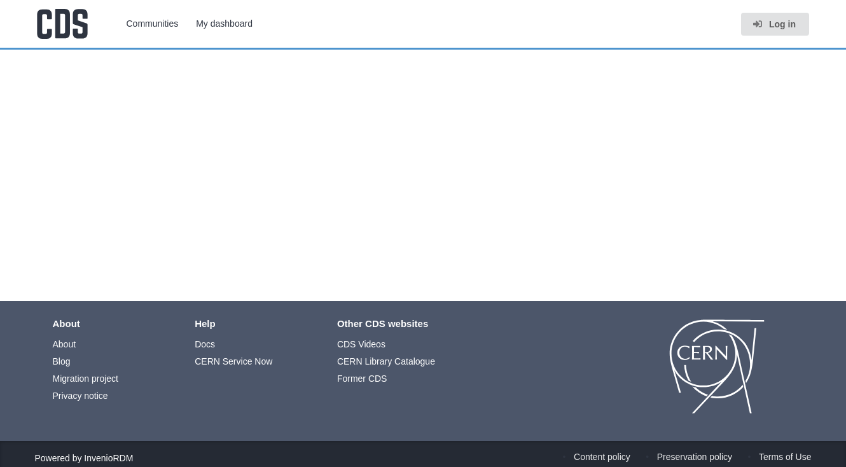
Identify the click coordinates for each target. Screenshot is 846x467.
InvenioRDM (108, 458)
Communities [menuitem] (153, 23)
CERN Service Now (233, 361)
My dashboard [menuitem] (224, 23)
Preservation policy (694, 457)
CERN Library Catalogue (386, 361)
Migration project (86, 378)
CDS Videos (361, 344)
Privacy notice (80, 396)
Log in (774, 24)
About (64, 344)
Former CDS (362, 378)
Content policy (602, 457)
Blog (62, 361)
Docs (205, 344)
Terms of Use (785, 457)
